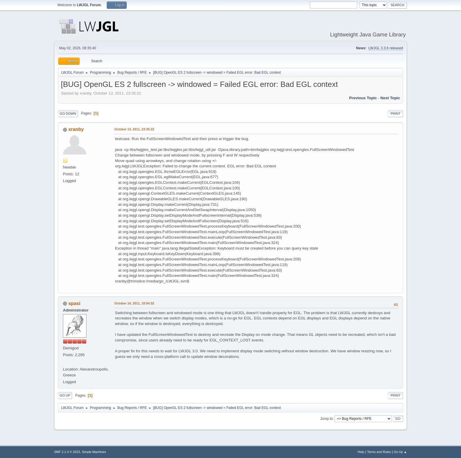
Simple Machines (94, 452)
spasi (74, 303)
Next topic (390, 98)
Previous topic (363, 98)
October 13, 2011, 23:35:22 (134, 129)
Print (395, 113)
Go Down (68, 113)
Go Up (65, 395)
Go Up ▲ (400, 452)
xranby (75, 129)
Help (361, 452)
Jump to (326, 418)
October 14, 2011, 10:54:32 (134, 303)
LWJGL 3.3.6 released (385, 48)
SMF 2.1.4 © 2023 (67, 452)
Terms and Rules (379, 452)
